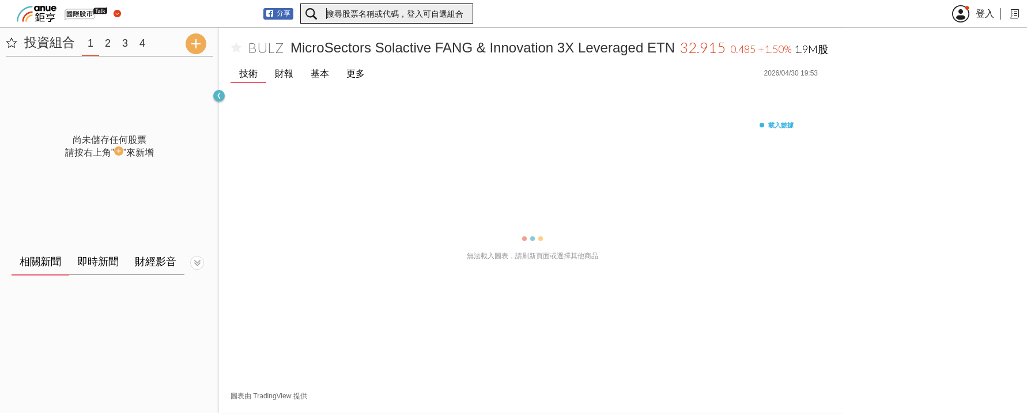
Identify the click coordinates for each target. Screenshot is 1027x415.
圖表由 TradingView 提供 (269, 396)
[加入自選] (236, 48)
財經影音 (155, 261)
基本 (320, 73)
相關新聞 (40, 261)
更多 (355, 73)
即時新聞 (98, 261)
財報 (284, 73)
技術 (248, 73)
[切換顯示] (197, 263)
